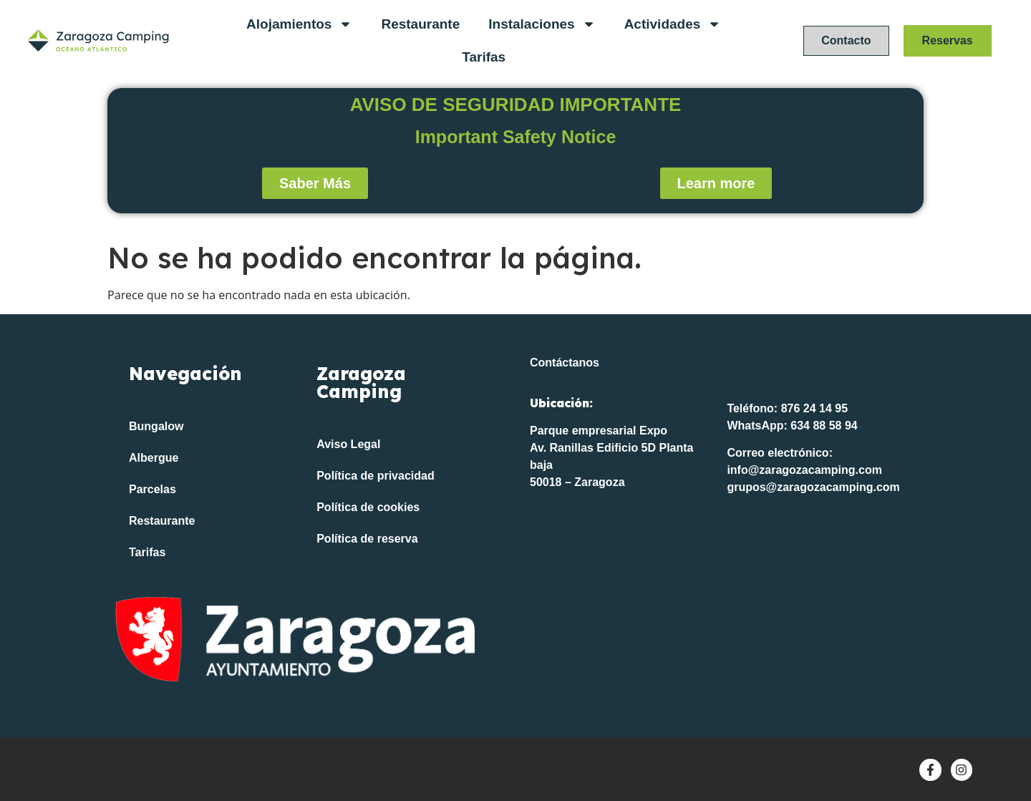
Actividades (673, 24)
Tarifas (483, 56)
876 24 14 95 (814, 408)
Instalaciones (541, 24)
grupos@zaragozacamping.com (813, 487)
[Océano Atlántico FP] (617, 597)
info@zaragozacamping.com (804, 470)
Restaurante (420, 23)
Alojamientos (299, 24)
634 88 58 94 (823, 425)
